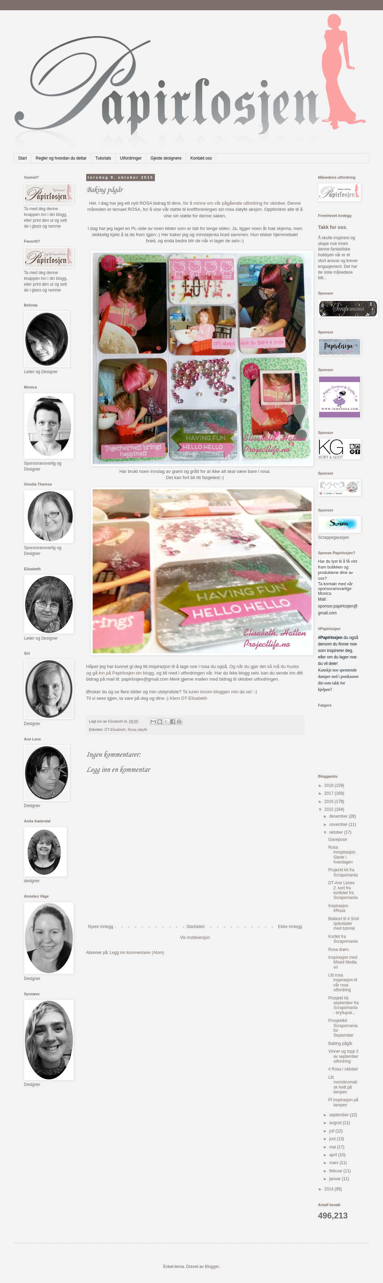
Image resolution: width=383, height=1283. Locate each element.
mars (334, 1162)
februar (336, 1171)
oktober (336, 832)
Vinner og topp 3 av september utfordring (343, 1056)
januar (335, 1178)
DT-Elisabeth (115, 729)
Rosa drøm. (339, 949)
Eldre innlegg (290, 926)
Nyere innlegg (100, 926)
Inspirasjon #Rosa (338, 908)
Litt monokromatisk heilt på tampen (342, 1084)
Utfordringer (131, 158)
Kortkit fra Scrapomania (343, 939)
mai (333, 1147)
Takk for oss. (332, 227)
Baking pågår (340, 1043)
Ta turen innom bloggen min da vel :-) (220, 691)
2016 (330, 801)
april (333, 1154)
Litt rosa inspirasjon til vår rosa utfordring (342, 982)
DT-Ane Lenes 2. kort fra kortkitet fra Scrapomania (343, 890)
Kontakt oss (201, 158)
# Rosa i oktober (343, 1069)
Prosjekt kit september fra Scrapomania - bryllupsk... (343, 1005)
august (336, 1122)
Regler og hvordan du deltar (61, 158)
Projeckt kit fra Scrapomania (343, 872)
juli (332, 1131)
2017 (330, 793)
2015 (330, 809)
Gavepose (337, 839)
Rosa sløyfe (137, 729)
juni (333, 1138)
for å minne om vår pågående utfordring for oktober (234, 203)
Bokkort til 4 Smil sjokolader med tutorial (343, 923)
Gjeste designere (166, 158)
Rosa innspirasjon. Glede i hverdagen (342, 854)
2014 (330, 1189)
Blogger (212, 1266)
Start (22, 158)
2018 (330, 785)
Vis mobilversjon (195, 937)
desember (339, 816)
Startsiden (195, 926)
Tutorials (103, 158)
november (339, 824)
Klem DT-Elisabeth (188, 698)
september (339, 1115)
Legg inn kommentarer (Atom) (137, 952)
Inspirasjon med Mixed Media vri (342, 962)
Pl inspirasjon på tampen (343, 1102)
